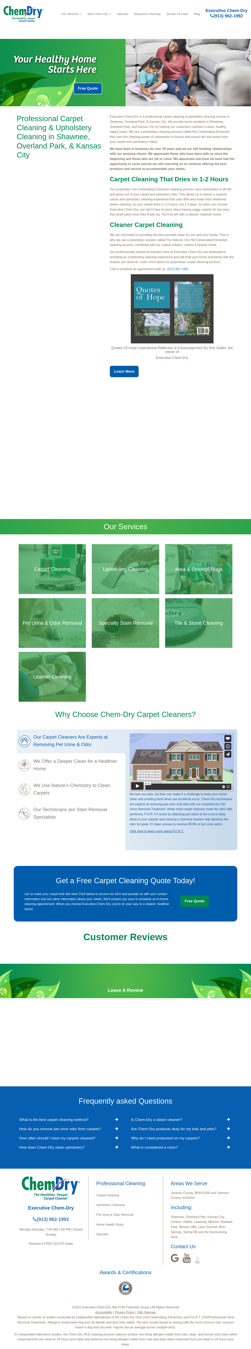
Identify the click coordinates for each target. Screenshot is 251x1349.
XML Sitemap (146, 1312)
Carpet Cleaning (107, 1195)
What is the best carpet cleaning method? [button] (53, 1120)
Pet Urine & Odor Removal (114, 1214)
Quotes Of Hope (177, 14)
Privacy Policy (125, 1312)
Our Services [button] (71, 14)
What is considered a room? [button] (154, 1147)
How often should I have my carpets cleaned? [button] (57, 1138)
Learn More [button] (124, 371)
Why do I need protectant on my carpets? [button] (165, 1138)
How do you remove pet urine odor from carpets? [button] (60, 1129)
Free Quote (88, 88)
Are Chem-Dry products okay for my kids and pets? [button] (173, 1129)
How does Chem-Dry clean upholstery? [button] (52, 1147)
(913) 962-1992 (226, 15)
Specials (122, 14)
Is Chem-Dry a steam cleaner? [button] (156, 1120)
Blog (197, 14)
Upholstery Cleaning (110, 1205)
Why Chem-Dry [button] (99, 14)
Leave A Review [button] (125, 990)
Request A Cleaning (147, 14)
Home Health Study (110, 1224)
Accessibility (103, 1312)
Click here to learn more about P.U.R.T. (157, 831)
